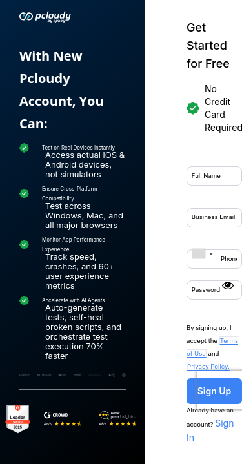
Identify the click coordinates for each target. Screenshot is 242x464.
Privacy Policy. (152, 260)
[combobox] (57, 165)
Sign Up (142, 289)
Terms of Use (207, 247)
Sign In (206, 309)
